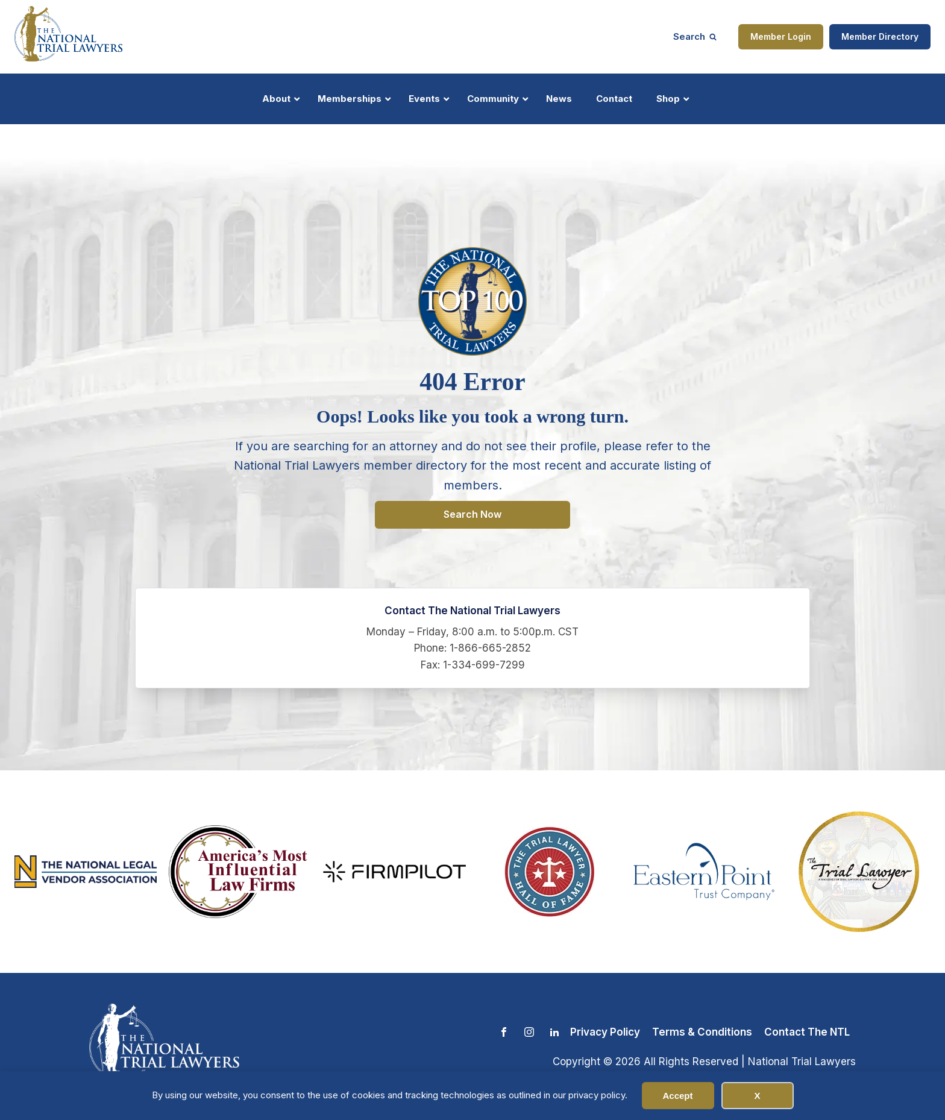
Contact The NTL (807, 1032)
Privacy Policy (605, 1032)
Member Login (780, 36)
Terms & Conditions (702, 1032)
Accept (677, 1095)
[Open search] (695, 36)
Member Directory (879, 36)
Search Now (472, 514)
